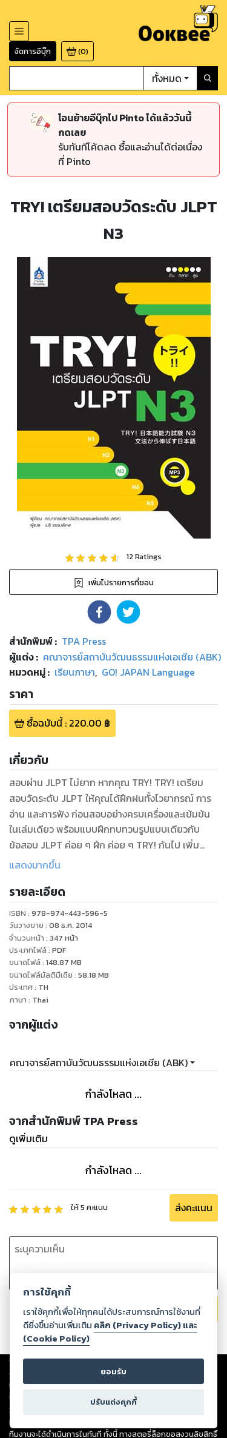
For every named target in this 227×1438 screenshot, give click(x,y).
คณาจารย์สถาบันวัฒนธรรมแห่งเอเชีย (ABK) (99, 1062)
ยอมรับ (113, 1371)
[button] (99, 612)
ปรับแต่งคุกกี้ (113, 1402)
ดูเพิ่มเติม (28, 1138)
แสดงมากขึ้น (35, 865)
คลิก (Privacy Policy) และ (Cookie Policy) (110, 1332)
